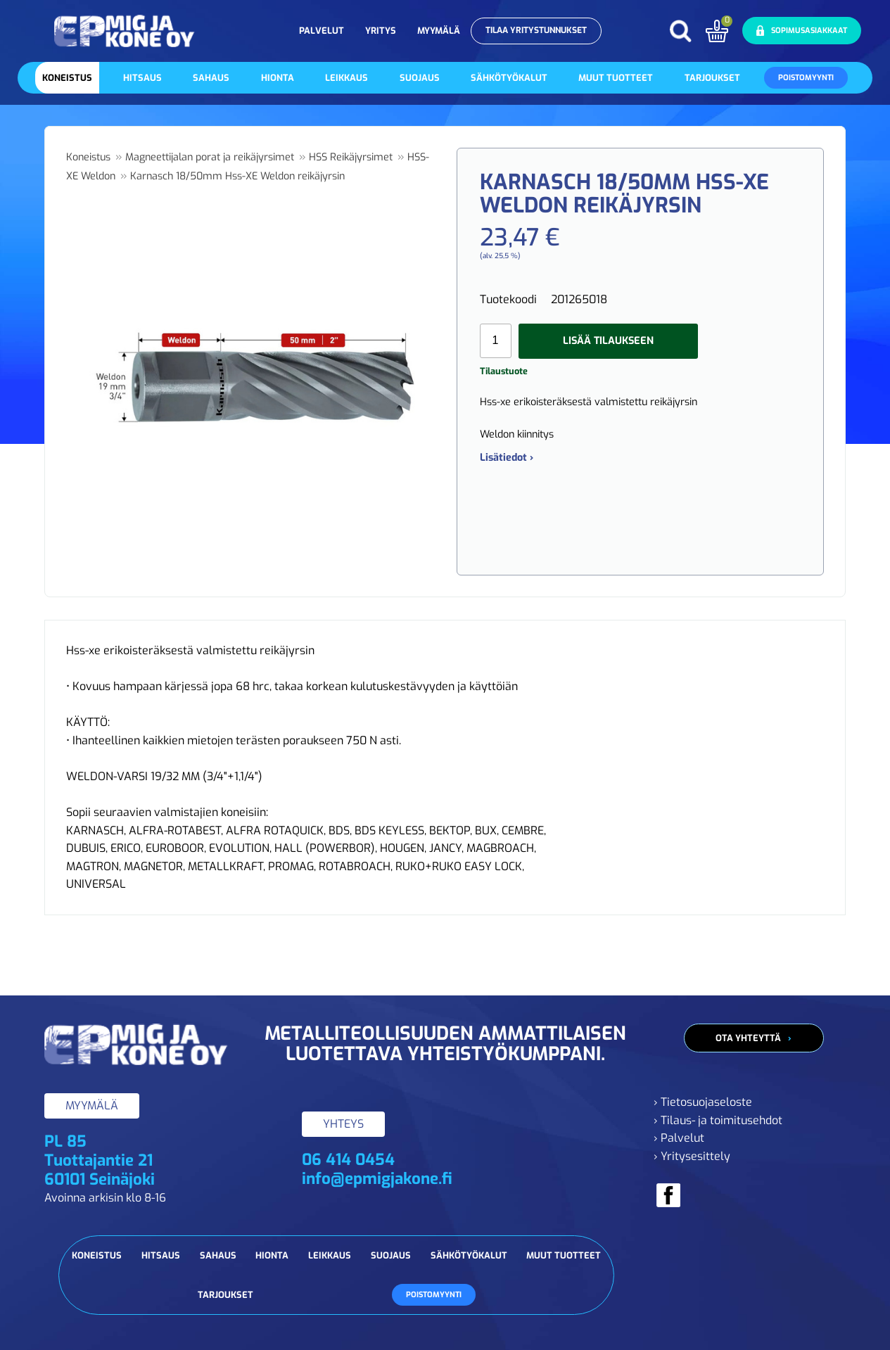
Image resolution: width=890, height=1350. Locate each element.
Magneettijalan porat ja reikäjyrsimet (209, 157)
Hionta (277, 78)
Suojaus (420, 78)
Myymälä (438, 31)
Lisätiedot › (506, 457)
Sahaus (211, 78)
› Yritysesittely (692, 1156)
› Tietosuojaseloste (703, 1102)
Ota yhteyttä (748, 1038)
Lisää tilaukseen (608, 341)
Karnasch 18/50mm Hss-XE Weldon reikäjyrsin (237, 176)
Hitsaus (142, 78)
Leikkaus (346, 78)
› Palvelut (679, 1138)
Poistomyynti (806, 77)
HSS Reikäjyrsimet (351, 157)
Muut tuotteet (615, 78)
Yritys (380, 31)
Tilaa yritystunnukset (536, 30)
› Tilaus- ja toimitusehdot (718, 1120)
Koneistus (67, 78)
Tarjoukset (712, 78)
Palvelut (321, 31)
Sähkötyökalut (509, 78)
